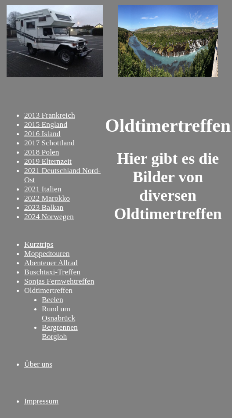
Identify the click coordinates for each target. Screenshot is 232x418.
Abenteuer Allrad (51, 262)
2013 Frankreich (49, 115)
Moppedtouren (47, 253)
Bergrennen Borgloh (60, 332)
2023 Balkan (43, 207)
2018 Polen (41, 152)
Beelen (52, 299)
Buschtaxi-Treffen (52, 271)
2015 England (45, 124)
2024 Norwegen (49, 216)
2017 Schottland (49, 142)
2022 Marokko (47, 198)
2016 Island (42, 133)
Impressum (41, 400)
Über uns (38, 364)
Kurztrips (38, 244)
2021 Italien (43, 188)
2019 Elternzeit (48, 161)
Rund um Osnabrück (58, 313)
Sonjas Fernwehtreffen (59, 281)
